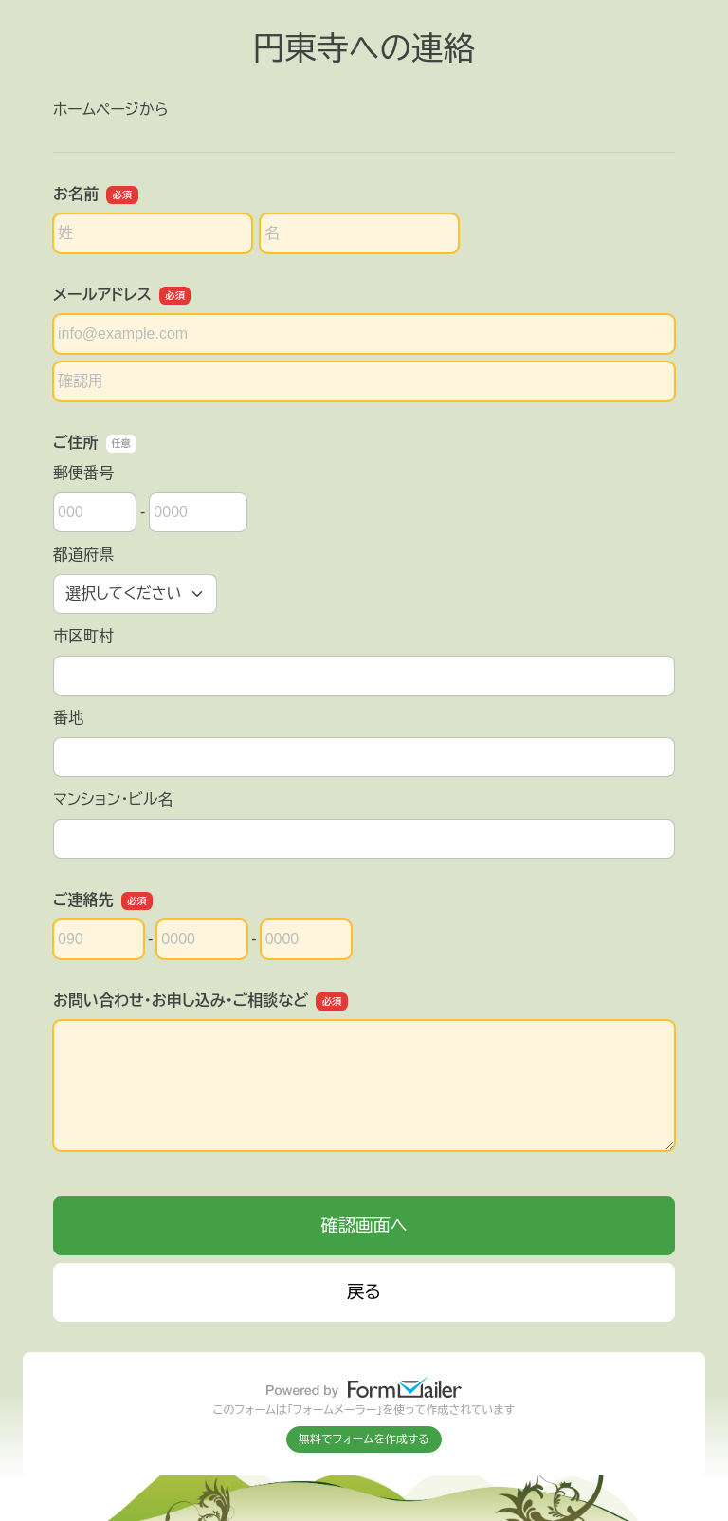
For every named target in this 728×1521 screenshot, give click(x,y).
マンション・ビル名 (113, 799)
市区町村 (83, 636)
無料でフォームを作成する (364, 1439)
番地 (68, 718)
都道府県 (83, 555)
